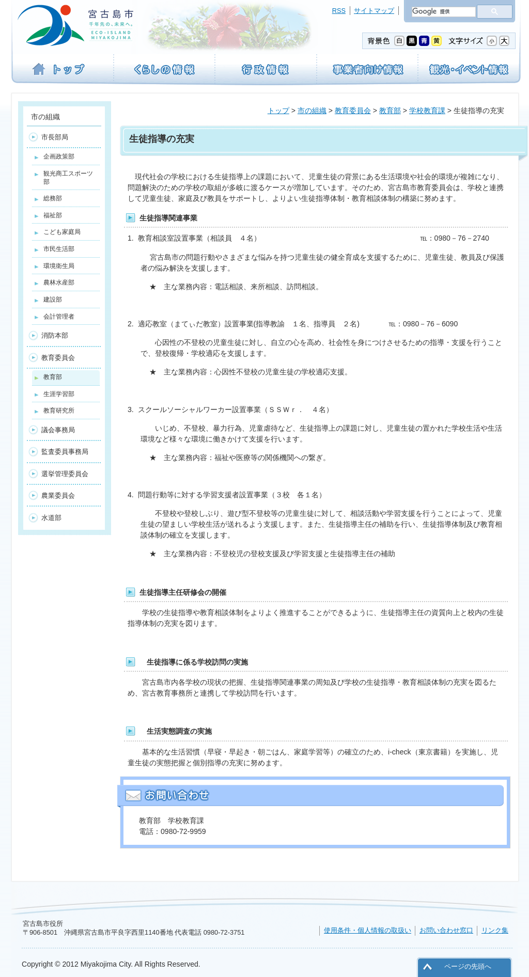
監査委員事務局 (64, 451)
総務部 (52, 198)
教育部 (390, 110)
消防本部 (54, 335)
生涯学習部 (58, 394)
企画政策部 (58, 156)
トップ (278, 110)
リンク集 (494, 930)
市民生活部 (58, 249)
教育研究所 (58, 410)
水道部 (51, 518)
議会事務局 (58, 430)
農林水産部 (58, 282)
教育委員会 (353, 110)
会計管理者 (58, 316)
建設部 (52, 299)
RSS (339, 10)
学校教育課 (427, 110)
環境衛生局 (58, 266)
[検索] (442, 12)
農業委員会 (58, 495)
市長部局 (54, 137)
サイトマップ (374, 10)
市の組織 (312, 110)
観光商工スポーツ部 (68, 177)
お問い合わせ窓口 (446, 930)
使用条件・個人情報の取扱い (367, 930)
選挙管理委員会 (64, 474)
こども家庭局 (62, 231)
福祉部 (52, 215)
